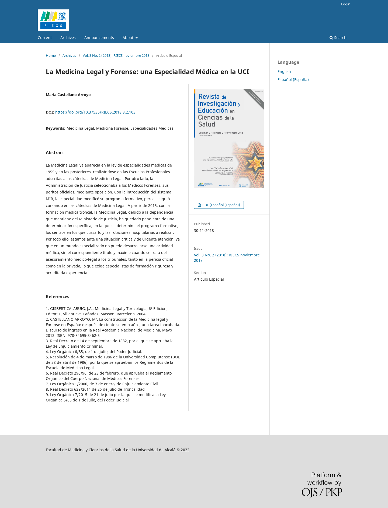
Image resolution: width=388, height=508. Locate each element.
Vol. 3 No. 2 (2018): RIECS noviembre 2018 (116, 55)
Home (51, 55)
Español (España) (293, 79)
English (284, 71)
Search (338, 37)
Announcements (99, 37)
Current (45, 37)
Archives (68, 37)
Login (345, 4)
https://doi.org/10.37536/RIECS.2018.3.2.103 (95, 112)
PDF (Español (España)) (221, 204)
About (128, 37)
